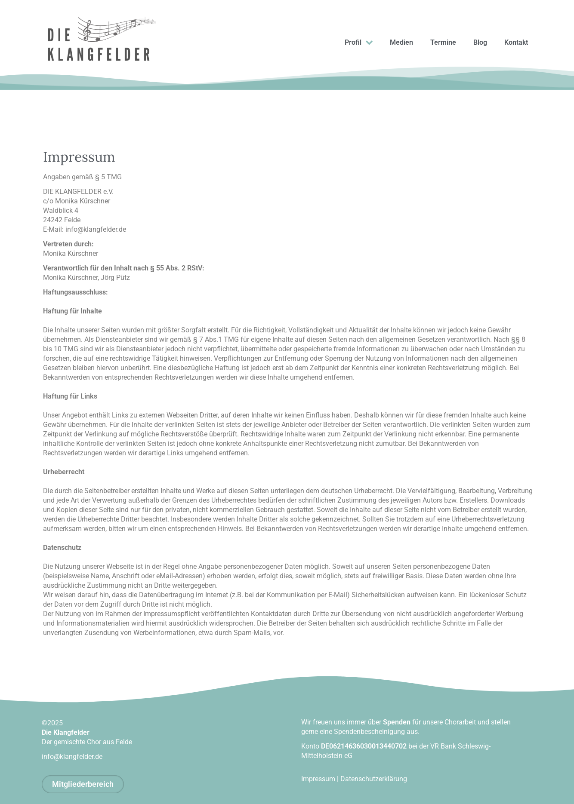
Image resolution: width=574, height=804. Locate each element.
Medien (401, 42)
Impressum (318, 779)
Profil (359, 43)
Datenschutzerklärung (373, 779)
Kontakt (516, 42)
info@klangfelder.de (72, 756)
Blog (480, 42)
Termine (443, 42)
